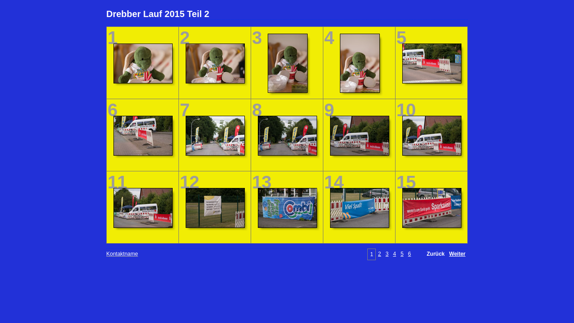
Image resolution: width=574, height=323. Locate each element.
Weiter (457, 254)
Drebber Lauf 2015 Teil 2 (157, 14)
